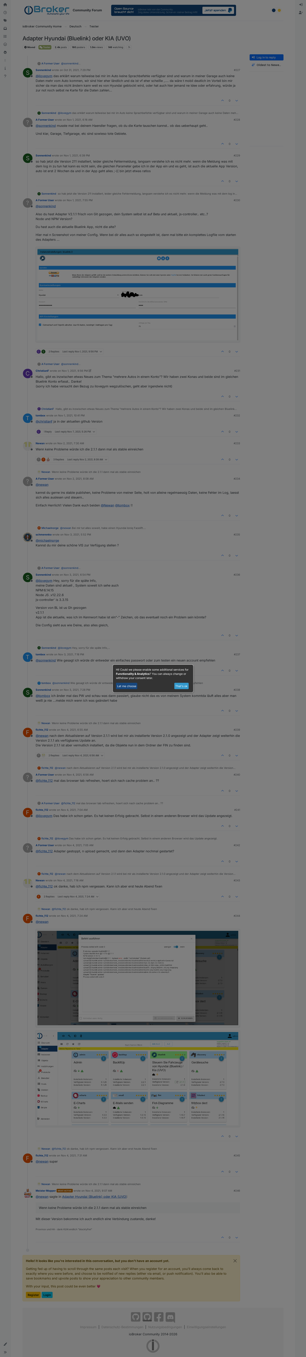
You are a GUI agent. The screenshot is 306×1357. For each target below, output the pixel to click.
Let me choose (126, 686)
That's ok (181, 686)
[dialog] (153, 678)
